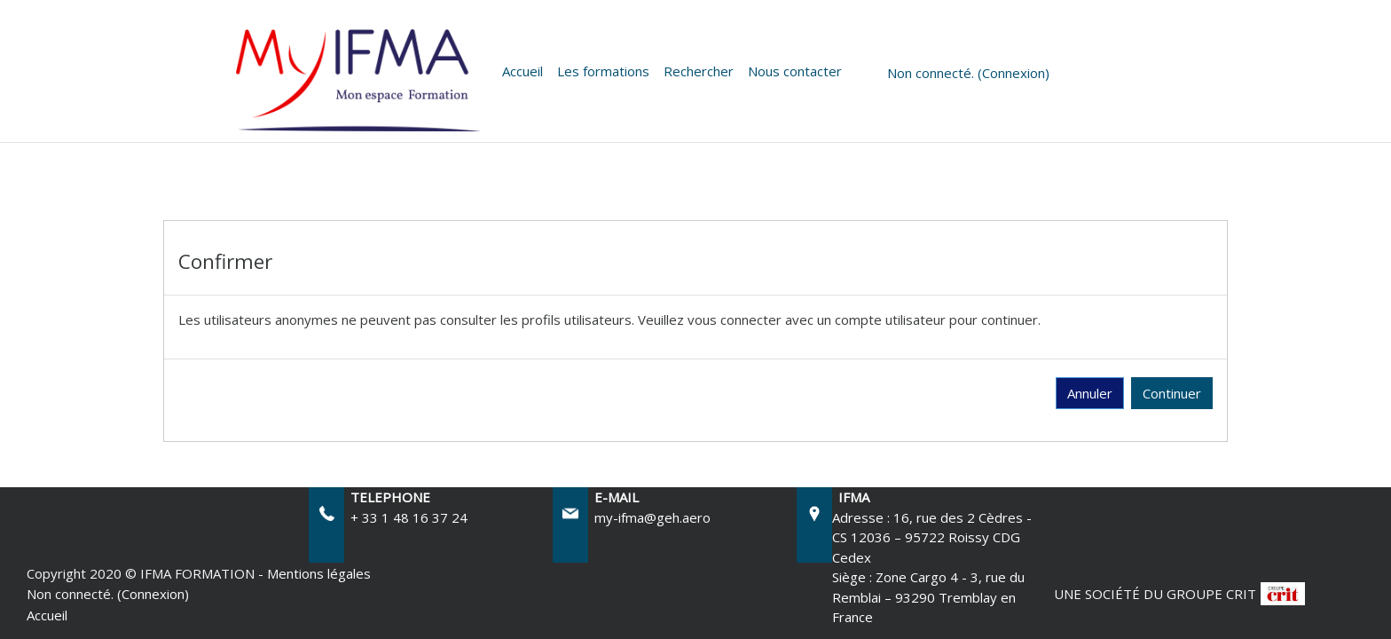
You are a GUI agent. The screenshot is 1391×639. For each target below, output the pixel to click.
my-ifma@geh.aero (652, 517)
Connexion (1013, 73)
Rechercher (699, 71)
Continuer (1172, 393)
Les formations (603, 71)
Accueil (522, 71)
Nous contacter (795, 71)
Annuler (1089, 393)
